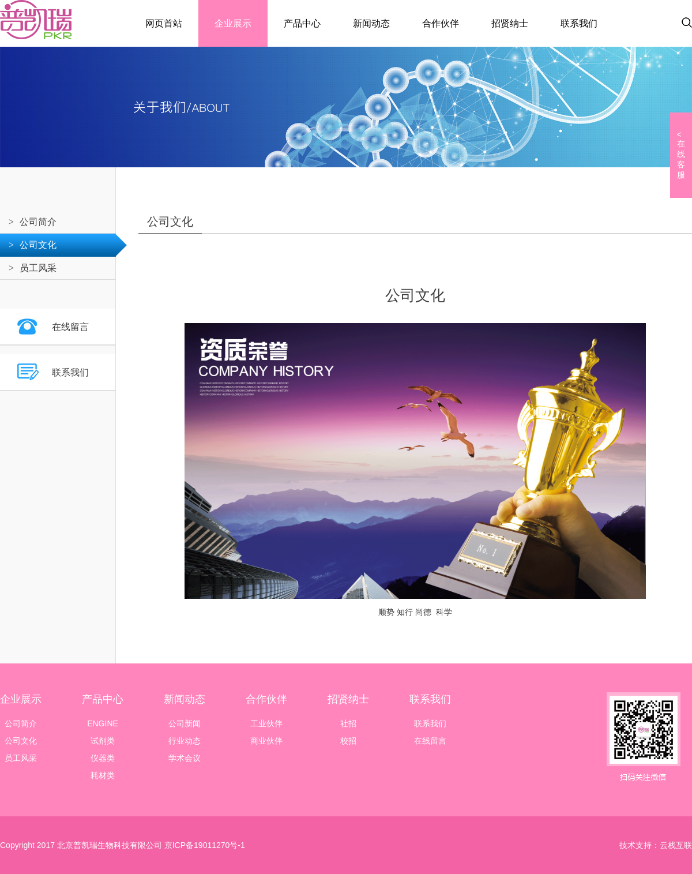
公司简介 (38, 222)
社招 (348, 723)
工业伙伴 (266, 723)
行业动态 (184, 740)
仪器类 (103, 758)
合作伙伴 (440, 23)
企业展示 (233, 23)
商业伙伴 (266, 740)
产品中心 (302, 23)
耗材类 (103, 775)
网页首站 (163, 23)
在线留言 (70, 327)
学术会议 (184, 758)
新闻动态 (371, 23)
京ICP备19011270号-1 (203, 845)
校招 (348, 740)
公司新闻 (184, 723)
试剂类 (103, 740)
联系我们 (579, 23)
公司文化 (38, 245)
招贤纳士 (509, 23)
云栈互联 (676, 845)
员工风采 (38, 268)
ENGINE (102, 723)
